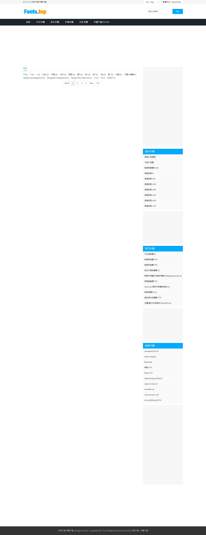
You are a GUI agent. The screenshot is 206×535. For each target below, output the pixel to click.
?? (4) (25, 75)
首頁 (28, 22)
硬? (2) (80, 75)
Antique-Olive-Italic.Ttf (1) (81, 78)
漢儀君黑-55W (150, 195)
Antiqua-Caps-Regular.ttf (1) (34, 78)
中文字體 (40, 22)
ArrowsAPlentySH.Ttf (152, 400)
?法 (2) (103, 75)
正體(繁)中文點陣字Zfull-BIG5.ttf (157, 303)
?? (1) (96, 78)
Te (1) (103, 78)
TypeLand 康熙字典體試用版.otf (157, 287)
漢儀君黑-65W (150, 201)
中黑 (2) (54, 75)
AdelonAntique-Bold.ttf (153, 378)
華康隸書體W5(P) (151, 168)
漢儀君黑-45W (150, 190)
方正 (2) (63, 75)
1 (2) (38, 75)
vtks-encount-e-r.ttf (151, 395)
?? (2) (32, 75)
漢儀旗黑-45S (149, 179)
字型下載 (35, 2)
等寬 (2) (72, 75)
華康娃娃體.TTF (150, 260)
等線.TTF (148, 368)
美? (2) (110, 75)
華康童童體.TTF (150, 281)
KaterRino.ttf (149, 389)
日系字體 (83, 22)
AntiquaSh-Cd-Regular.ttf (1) (58, 78)
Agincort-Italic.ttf (151, 384)
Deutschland (176, 2)
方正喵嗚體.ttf (150, 254)
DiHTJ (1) (111, 78)
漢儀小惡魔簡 (150, 157)
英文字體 (55, 22)
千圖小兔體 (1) (130, 75)
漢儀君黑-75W (150, 206)
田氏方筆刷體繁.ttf (152, 270)
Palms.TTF (148, 373)
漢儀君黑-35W (150, 184)
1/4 (97, 83)
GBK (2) (45, 75)
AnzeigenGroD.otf (151, 351)
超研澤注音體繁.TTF (152, 298)
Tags (152, 2)
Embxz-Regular (150, 357)
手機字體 (69, 22)
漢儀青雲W (149, 173)
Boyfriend (148, 362)
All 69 (67, 83)
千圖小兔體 (149, 163)
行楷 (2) (119, 75)
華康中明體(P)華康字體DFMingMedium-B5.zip (163, 276)
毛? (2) (95, 75)
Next (91, 83)
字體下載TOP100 (101, 22)
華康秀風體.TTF (150, 265)
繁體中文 (166, 2)
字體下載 (42, 2)
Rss (147, 2)
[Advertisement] (103, 45)
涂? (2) (87, 75)
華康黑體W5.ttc (150, 292)
